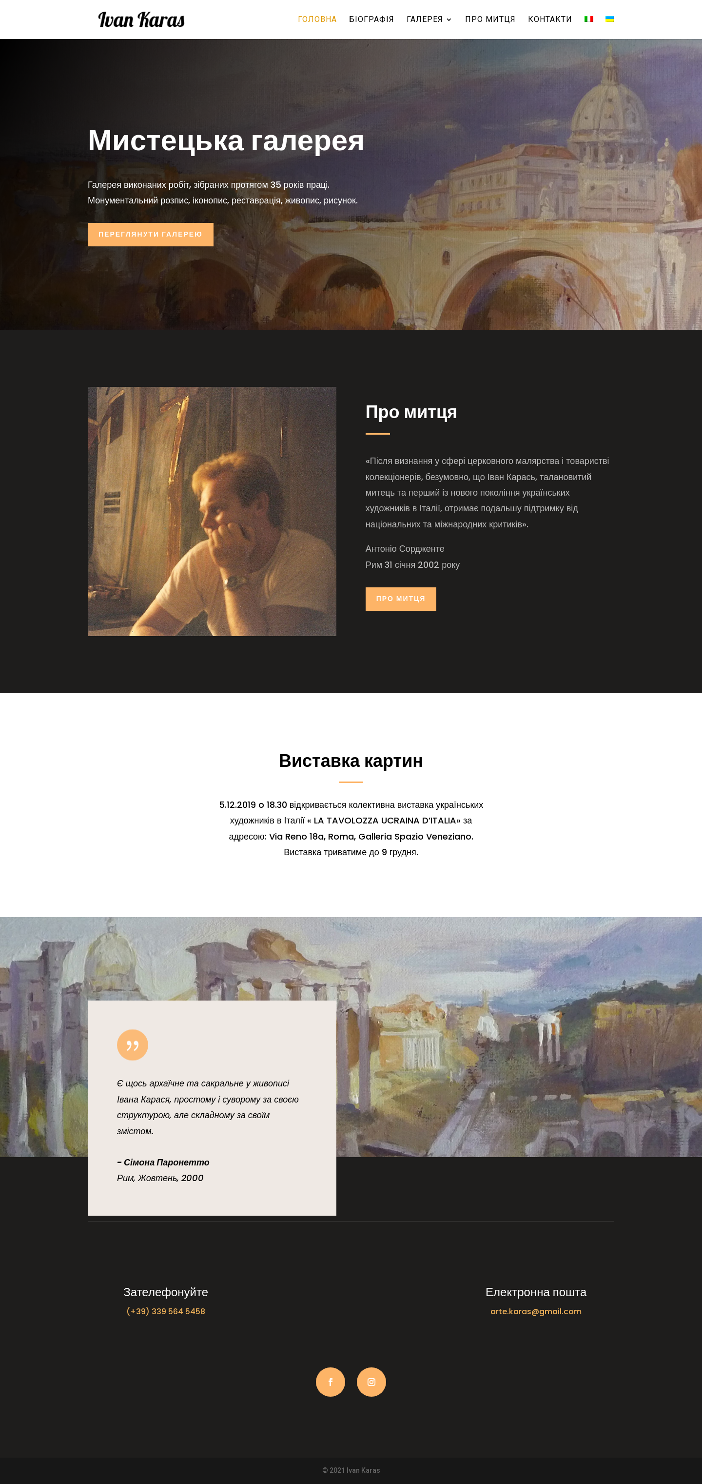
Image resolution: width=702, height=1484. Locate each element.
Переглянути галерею (150, 234)
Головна (317, 20)
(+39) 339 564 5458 (165, 1311)
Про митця (490, 20)
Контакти (550, 20)
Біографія (371, 20)
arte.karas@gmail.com (536, 1311)
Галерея (425, 20)
